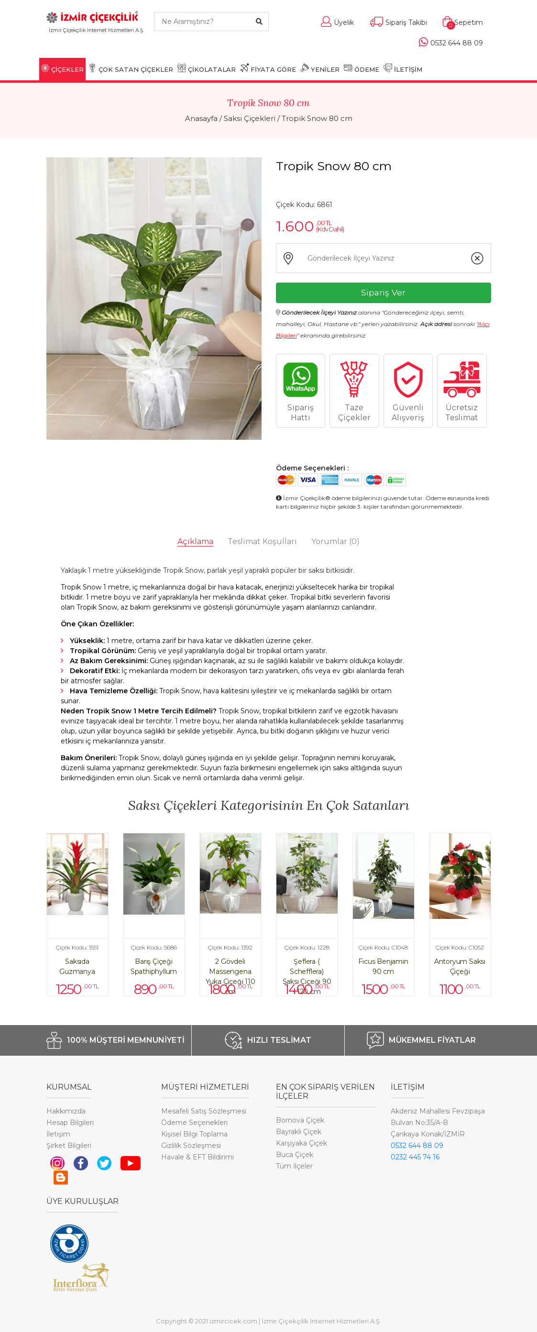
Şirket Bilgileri (68, 1145)
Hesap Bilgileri (70, 1122)
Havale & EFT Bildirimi (197, 1157)
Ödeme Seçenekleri (194, 1122)
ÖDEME (361, 68)
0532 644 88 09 (417, 1145)
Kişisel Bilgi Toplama (194, 1134)
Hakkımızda (66, 1111)
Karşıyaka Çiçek (301, 1143)
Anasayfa (201, 118)
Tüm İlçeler (294, 1166)
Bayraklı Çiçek (298, 1131)
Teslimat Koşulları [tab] (262, 541)
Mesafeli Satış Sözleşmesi (203, 1111)
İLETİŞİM (403, 68)
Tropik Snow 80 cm (317, 118)
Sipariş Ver (383, 292)
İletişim (58, 1134)
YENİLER (320, 68)
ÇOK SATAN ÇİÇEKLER (130, 68)
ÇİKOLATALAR (206, 68)
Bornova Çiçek (300, 1120)
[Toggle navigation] (96, 44)
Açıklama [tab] (195, 541)
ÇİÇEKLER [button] (62, 68)
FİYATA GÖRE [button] (268, 68)
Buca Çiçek (294, 1154)
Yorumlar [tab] (335, 541)
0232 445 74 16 (415, 1157)
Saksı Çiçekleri (249, 118)
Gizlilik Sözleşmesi (191, 1145)
